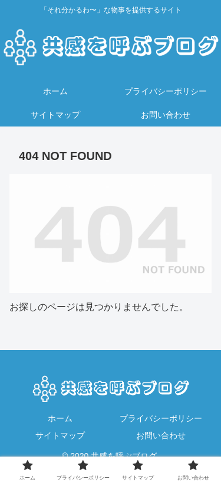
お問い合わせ (161, 435)
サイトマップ (60, 435)
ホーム (60, 418)
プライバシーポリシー (161, 418)
